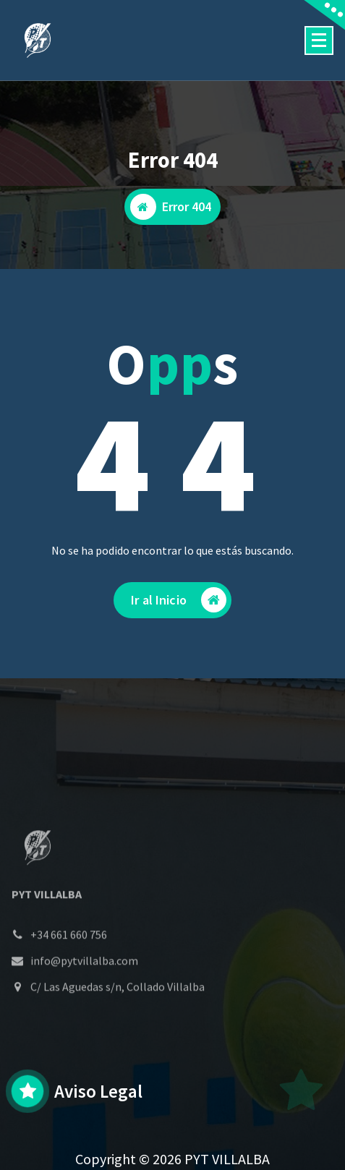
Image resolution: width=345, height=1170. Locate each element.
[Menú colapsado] (318, 40)
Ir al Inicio (178, 599)
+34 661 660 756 (68, 962)
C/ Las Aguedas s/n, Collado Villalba (117, 1014)
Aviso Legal (98, 1091)
